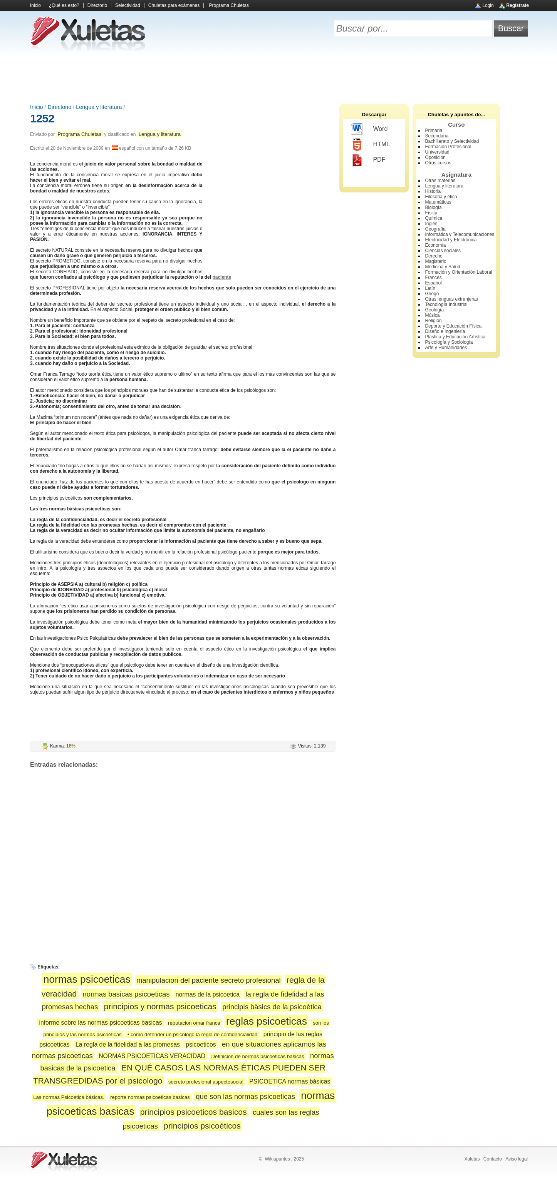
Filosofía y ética (441, 196)
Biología (433, 207)
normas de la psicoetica (208, 994)
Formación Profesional (448, 146)
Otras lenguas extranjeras (451, 299)
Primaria (433, 130)
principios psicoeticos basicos (193, 1111)
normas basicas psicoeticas (126, 994)
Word (369, 129)
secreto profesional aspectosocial (205, 1082)
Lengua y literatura (99, 107)
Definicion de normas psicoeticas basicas (257, 1056)
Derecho (433, 256)
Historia (433, 191)
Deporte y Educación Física (453, 326)
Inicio (35, 5)
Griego (432, 293)
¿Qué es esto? (64, 5)
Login (487, 5)
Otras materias (440, 180)
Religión (433, 320)
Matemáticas (438, 202)
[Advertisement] (278, 77)
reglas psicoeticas (266, 1021)
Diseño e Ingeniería (445, 331)
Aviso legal (516, 1159)
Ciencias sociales (443, 250)
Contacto (492, 1159)
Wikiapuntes (277, 1159)
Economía (435, 245)
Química (433, 218)
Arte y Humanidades (446, 347)
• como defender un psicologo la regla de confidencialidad (192, 1034)
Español (433, 283)
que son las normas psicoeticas (245, 1096)
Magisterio (435, 261)
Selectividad (127, 5)
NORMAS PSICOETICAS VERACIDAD (152, 1056)
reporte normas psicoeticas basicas (150, 1097)
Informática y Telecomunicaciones (459, 234)
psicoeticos (201, 1044)
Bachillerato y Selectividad (452, 141)
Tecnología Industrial (446, 304)
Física (431, 213)
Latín (430, 288)
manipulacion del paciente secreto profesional (208, 980)
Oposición (435, 157)
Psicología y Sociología (449, 342)
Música (432, 315)
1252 (42, 118)
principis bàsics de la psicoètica (272, 1007)
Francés (433, 277)
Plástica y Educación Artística (455, 336)
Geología (434, 310)
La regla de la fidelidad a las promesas (127, 1044)
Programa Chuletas (229, 5)
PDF (368, 160)
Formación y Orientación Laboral (458, 272)
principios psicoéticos (202, 1125)
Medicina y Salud (442, 266)
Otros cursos (438, 163)
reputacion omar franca (194, 1023)
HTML (370, 145)
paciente (221, 277)
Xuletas (472, 1159)
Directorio (97, 5)
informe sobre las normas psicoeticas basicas (100, 1022)
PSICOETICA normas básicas (289, 1081)
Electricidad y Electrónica (450, 239)
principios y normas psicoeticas (160, 1006)
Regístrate (517, 5)
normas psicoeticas (87, 979)
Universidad (437, 152)
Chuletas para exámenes (174, 5)
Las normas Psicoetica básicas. (68, 1097)
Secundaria (436, 136)
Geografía (435, 229)
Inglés (431, 223)
